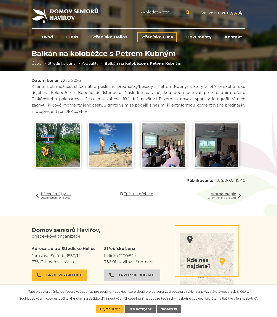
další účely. (241, 292)
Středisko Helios (109, 36)
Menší (231, 13)
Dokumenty (198, 36)
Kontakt (233, 36)
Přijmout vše (110, 309)
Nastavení (169, 309)
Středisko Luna (62, 63)
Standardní (235, 13)
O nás (72, 36)
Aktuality (90, 63)
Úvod (37, 63)
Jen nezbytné (140, 309)
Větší (240, 13)
